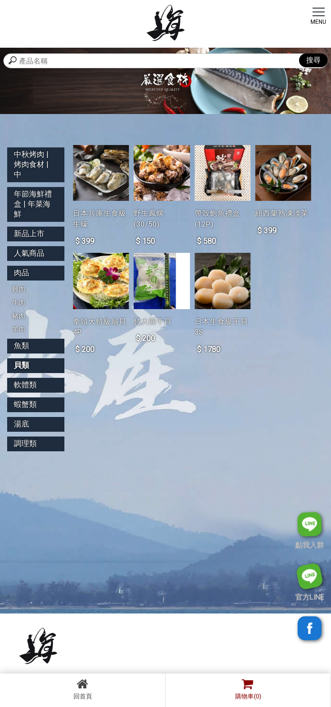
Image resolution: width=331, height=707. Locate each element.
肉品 (21, 272)
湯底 (21, 423)
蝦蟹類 (25, 404)
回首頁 (82, 689)
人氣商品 (29, 253)
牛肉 (18, 302)
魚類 (21, 345)
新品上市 (29, 233)
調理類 (25, 443)
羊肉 (18, 329)
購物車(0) (246, 689)
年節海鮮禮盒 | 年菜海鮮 (33, 203)
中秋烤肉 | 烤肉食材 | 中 (31, 164)
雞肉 (18, 289)
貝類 (21, 365)
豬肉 (18, 316)
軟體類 (25, 384)
